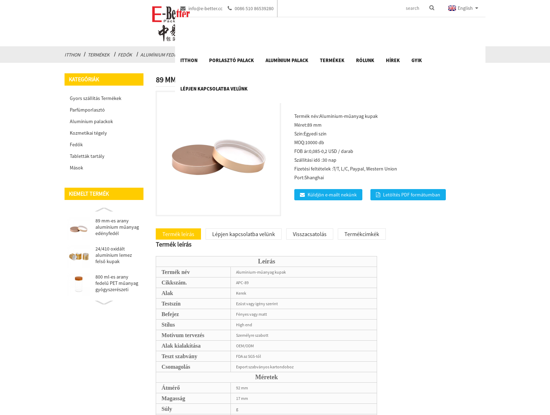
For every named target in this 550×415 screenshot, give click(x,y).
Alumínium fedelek (162, 55)
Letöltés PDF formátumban (411, 195)
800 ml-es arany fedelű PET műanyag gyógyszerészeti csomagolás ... (116, 283)
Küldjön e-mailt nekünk (332, 195)
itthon (72, 55)
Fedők (125, 55)
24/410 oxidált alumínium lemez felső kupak (113, 255)
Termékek (98, 55)
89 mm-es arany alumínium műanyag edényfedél (117, 226)
